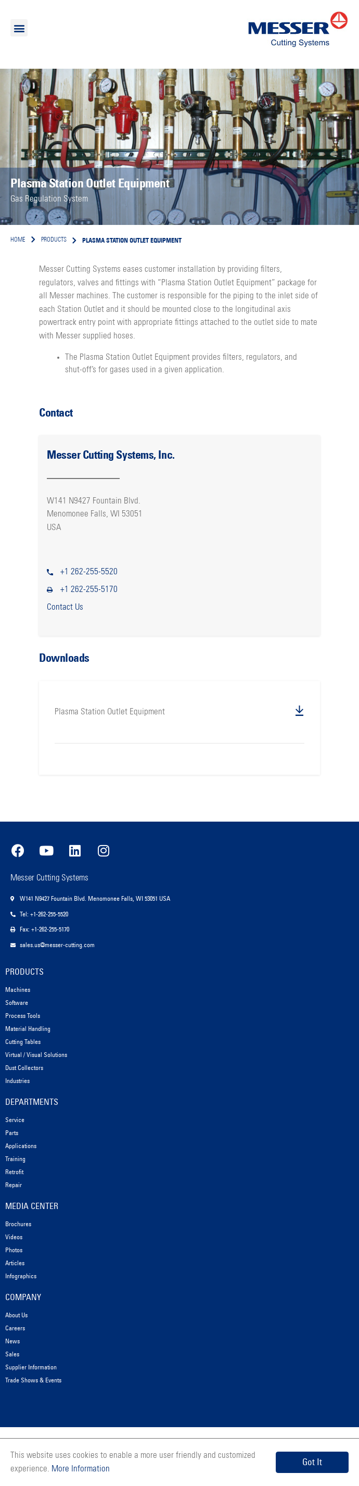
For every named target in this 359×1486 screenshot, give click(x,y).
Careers (15, 1328)
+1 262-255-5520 (89, 572)
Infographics (20, 1276)
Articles (14, 1263)
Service (14, 1120)
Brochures (18, 1224)
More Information (79, 1469)
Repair (13, 1185)
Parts (11, 1133)
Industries (17, 1081)
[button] (19, 27)
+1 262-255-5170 (89, 589)
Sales (12, 1354)
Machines (17, 989)
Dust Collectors (24, 1068)
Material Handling (27, 1028)
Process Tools (22, 1015)
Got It (312, 1462)
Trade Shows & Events (33, 1380)
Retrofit (14, 1172)
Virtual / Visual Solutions (36, 1055)
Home (17, 240)
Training (15, 1159)
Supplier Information (31, 1367)
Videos (13, 1237)
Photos (13, 1250)
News (12, 1341)
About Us (16, 1315)
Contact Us (65, 607)
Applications (20, 1146)
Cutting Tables (23, 1042)
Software (16, 1002)
